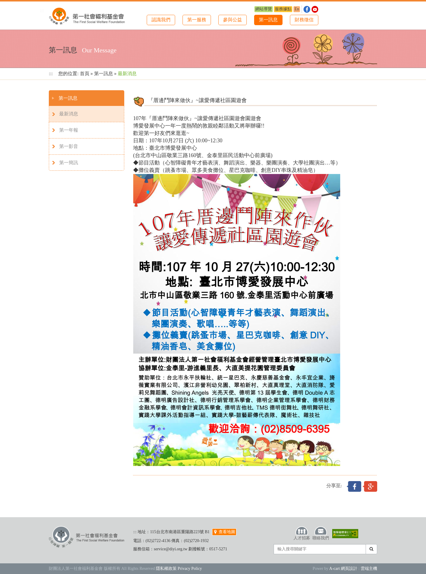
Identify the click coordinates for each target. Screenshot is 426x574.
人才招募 (301, 533)
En (296, 9)
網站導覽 (263, 9)
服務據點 (283, 9)
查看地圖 (224, 532)
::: (42, 10)
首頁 (84, 73)
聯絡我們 (320, 533)
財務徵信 (304, 19)
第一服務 (196, 19)
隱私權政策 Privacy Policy (179, 568)
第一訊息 (268, 19)
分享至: (334, 485)
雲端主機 (369, 568)
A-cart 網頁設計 (343, 568)
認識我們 (160, 19)
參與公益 (232, 19)
